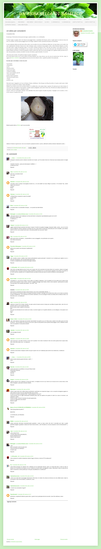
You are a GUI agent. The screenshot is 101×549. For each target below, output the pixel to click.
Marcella (12, 367)
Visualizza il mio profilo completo (87, 33)
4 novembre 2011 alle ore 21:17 (24, 494)
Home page (8, 19)
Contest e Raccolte (30, 19)
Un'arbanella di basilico (87, 31)
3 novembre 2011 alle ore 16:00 (22, 289)
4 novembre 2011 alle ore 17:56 (19, 464)
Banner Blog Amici (18, 19)
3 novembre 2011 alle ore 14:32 (28, 246)
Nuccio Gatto (13, 278)
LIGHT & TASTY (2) (90, 22)
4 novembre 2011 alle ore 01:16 (21, 421)
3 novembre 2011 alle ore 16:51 (22, 330)
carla (11, 171)
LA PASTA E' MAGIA (10, 24)
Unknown (12, 181)
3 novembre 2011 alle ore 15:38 (24, 278)
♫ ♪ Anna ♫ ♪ (13, 158)
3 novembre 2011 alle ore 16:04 (20, 302)
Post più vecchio (63, 539)
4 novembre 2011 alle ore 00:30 (38, 407)
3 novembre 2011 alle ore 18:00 (22, 338)
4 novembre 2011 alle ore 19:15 (26, 476)
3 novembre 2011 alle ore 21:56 (21, 367)
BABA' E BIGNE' (15, 57)
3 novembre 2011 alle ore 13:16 (22, 181)
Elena (11, 205)
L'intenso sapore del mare (75, 19)
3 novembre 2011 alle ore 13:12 (20, 171)
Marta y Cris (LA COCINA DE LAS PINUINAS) (20, 407)
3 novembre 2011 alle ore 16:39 (24, 319)
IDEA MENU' (21, 22)
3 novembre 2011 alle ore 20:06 (23, 357)
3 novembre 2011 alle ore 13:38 (20, 205)
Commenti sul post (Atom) (16, 541)
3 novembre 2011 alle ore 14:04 (35, 214)
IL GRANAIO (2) (66, 22)
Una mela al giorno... (10, 22)
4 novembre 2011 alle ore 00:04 (23, 389)
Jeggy (11, 256)
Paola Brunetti (13, 494)
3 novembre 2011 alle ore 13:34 (22, 194)
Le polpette (87, 19)
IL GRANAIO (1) (55, 22)
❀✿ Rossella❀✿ (14, 267)
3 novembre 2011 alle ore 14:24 (20, 236)
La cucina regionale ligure (59, 19)
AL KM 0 (47, 22)
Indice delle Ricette (23, 24)
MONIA (12, 421)
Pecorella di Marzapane (15, 246)
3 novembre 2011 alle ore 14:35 (20, 256)
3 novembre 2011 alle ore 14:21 (21, 225)
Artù (11, 236)
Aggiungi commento (11, 501)
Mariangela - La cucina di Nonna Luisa (19, 214)
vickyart (12, 225)
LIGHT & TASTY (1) (77, 22)
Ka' (11, 464)
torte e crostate (14, 149)
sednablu (12, 330)
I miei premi (40, 19)
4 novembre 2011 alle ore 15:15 (35, 443)
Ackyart (12, 379)
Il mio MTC (48, 19)
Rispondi (12, 167)
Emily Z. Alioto (13, 319)
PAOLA (19, 125)
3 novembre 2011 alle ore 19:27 (22, 348)
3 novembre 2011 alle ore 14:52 (26, 267)
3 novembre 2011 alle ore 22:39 (21, 379)
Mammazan (13, 389)
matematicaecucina (14, 476)
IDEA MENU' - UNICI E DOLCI (34, 22)
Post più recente (10, 539)
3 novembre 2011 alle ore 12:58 (23, 158)
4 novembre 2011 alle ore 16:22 (26, 456)
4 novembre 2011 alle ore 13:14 (20, 431)
